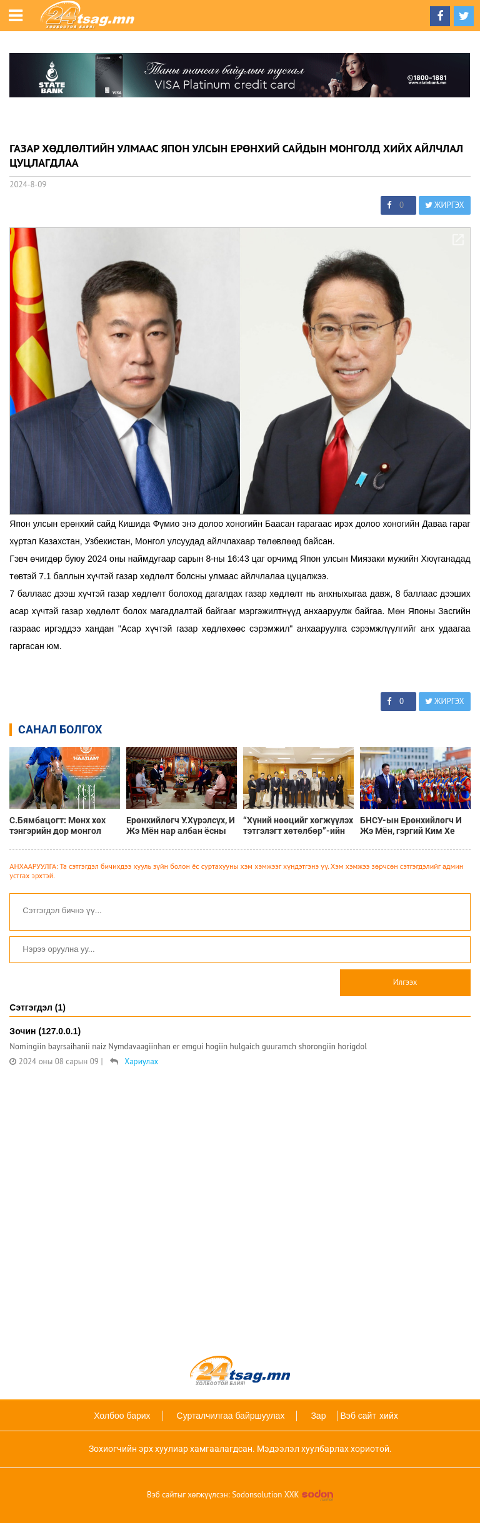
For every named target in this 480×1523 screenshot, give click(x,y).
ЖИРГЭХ (444, 205)
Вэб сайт (358, 1416)
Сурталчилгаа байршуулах (231, 1416)
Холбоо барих (122, 1416)
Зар (318, 1416)
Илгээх (405, 982)
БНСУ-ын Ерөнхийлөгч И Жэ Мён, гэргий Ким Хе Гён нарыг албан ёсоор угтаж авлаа (411, 825)
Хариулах (141, 1061)
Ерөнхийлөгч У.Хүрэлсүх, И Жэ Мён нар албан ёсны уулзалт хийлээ (180, 825)
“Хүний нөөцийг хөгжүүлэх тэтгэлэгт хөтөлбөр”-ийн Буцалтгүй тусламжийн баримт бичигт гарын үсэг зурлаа (298, 825)
